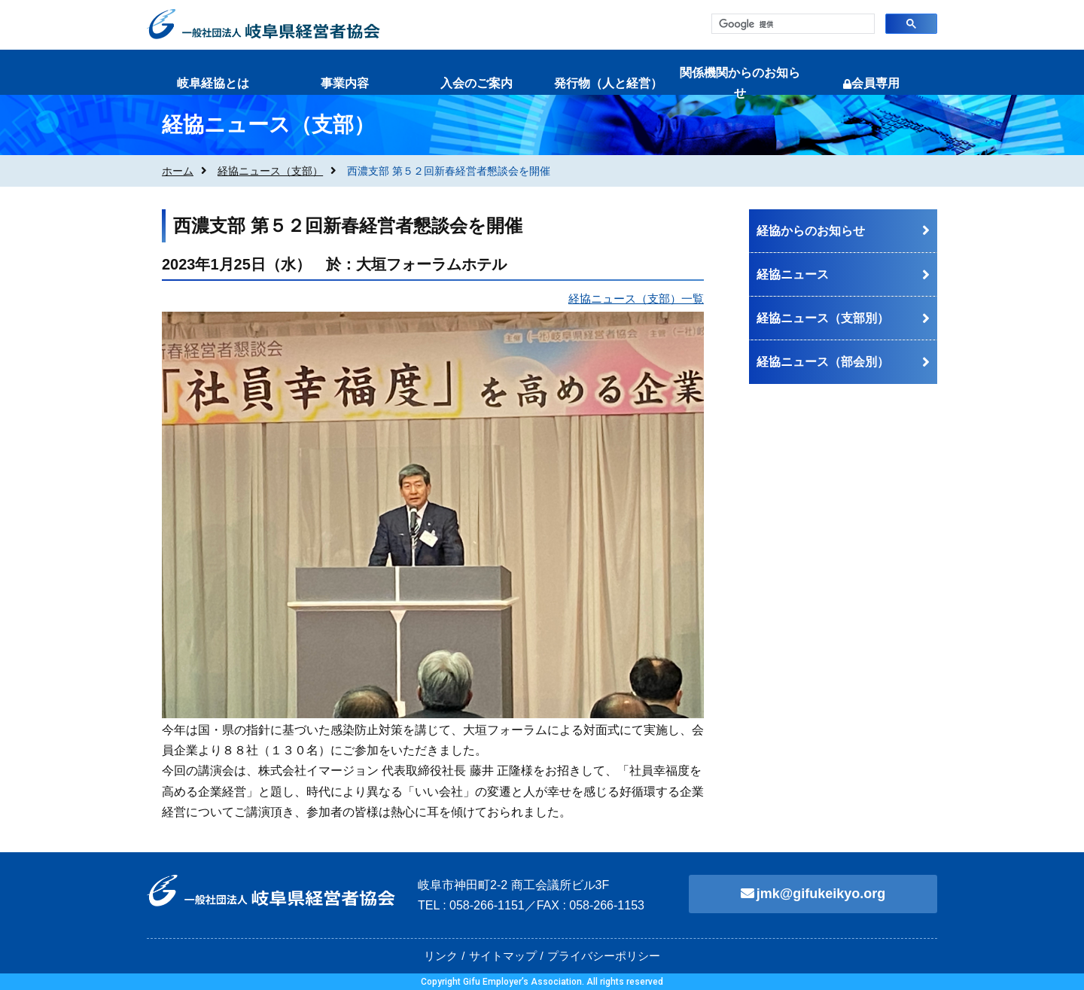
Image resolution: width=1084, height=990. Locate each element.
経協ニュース (793, 274)
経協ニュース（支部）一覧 (636, 298)
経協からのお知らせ (811, 230)
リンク (441, 955)
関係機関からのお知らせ (740, 82)
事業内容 (345, 83)
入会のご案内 (476, 83)
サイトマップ (503, 955)
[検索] (791, 24)
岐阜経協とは (213, 83)
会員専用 (871, 83)
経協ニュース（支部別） (823, 318)
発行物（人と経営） (608, 83)
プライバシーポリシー (603, 955)
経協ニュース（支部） (270, 171)
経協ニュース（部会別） (823, 361)
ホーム (177, 171)
